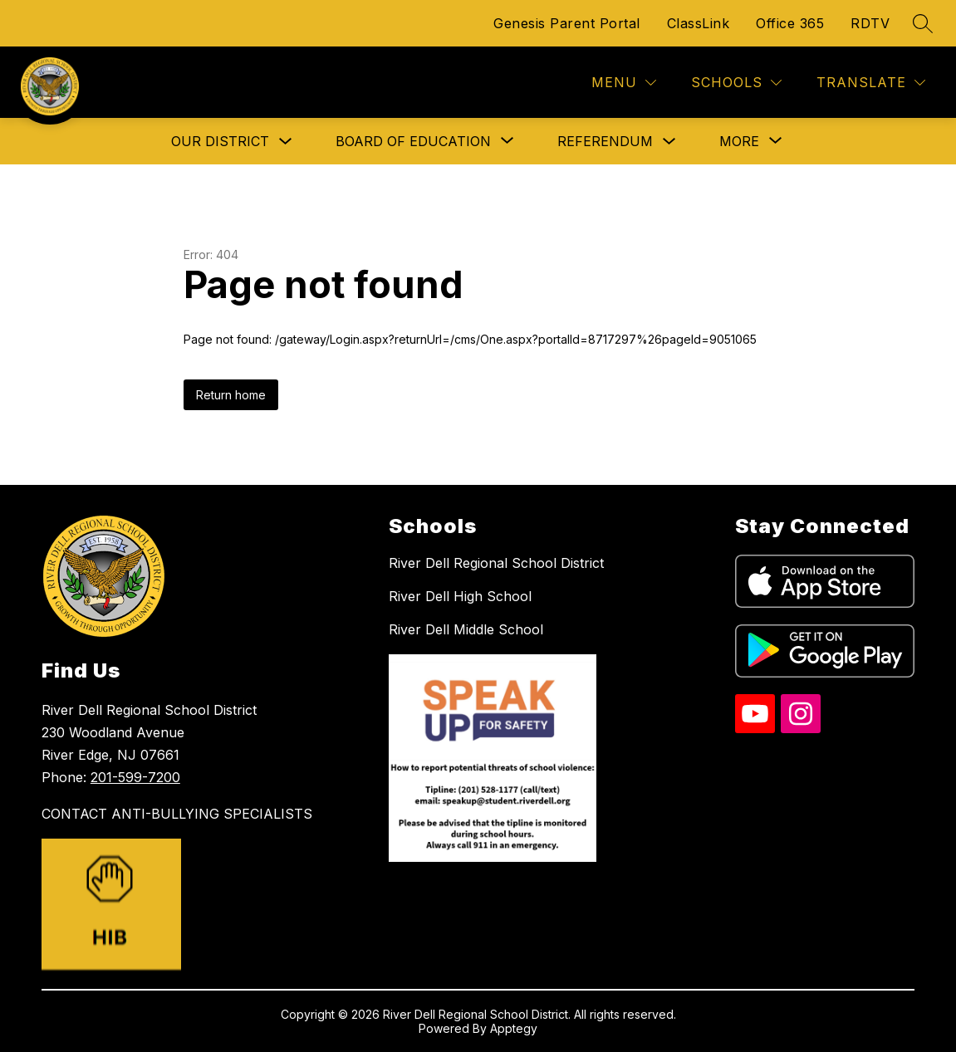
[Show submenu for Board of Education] (413, 141)
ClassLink (698, 23)
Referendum (605, 141)
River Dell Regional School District (496, 563)
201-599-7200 (135, 777)
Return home (231, 395)
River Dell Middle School (466, 629)
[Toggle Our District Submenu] (286, 141)
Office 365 (790, 23)
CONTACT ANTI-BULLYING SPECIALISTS (177, 813)
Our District (220, 141)
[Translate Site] (870, 82)
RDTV (870, 23)
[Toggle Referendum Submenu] (669, 141)
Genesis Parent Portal (566, 23)
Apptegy (513, 1028)
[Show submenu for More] (739, 141)
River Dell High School (460, 596)
